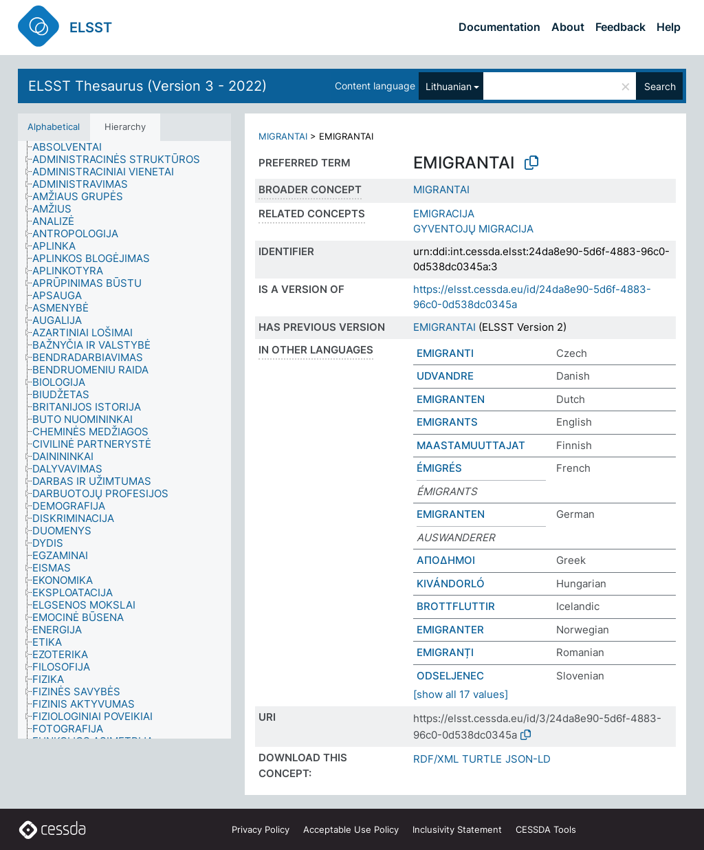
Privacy (260, 829)
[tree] (124, 440)
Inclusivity (457, 829)
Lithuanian (449, 86)
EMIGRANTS (447, 421)
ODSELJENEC (450, 675)
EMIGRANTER (450, 629)
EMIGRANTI (445, 353)
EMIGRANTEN (451, 399)
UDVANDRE (445, 375)
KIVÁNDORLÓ (451, 583)
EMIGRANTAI (444, 327)
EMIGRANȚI (445, 652)
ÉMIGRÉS (439, 468)
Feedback (620, 27)
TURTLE (482, 758)
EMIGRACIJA (443, 213)
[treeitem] (73, 147)
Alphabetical (54, 126)
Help (669, 27)
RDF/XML (436, 758)
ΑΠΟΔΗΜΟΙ (446, 560)
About (567, 27)
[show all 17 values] (460, 694)
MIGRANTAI (282, 136)
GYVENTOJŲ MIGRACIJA (473, 228)
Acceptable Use (351, 829)
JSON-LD (528, 758)
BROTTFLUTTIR (456, 606)
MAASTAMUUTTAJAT (471, 445)
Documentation (499, 27)
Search (660, 86)
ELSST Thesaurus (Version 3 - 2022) (147, 86)
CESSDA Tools (546, 829)
